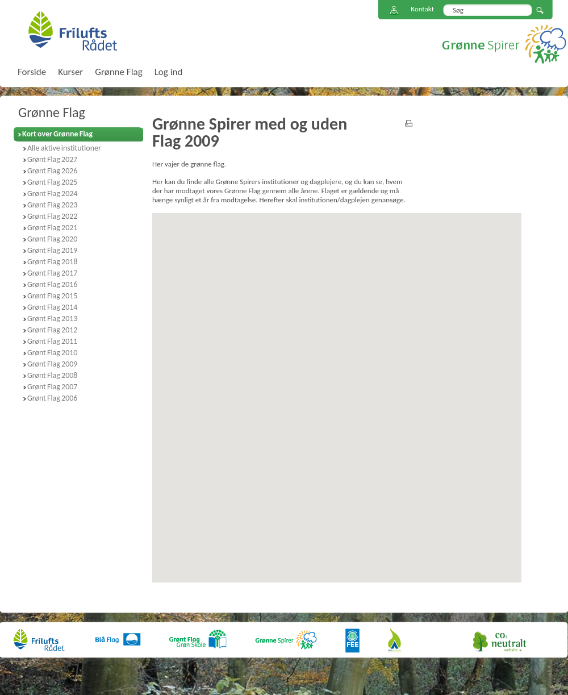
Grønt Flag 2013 (52, 318)
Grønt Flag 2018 (52, 262)
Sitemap (394, 10)
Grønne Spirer (504, 44)
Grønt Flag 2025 (52, 182)
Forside (32, 72)
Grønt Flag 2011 (52, 341)
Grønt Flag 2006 (52, 398)
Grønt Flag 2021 (52, 227)
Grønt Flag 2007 (52, 387)
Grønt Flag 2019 (52, 250)
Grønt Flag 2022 (52, 216)
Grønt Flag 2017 (52, 273)
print (408, 123)
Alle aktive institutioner (64, 148)
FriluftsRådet (72, 31)
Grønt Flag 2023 (52, 205)
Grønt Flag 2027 (52, 159)
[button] (270, 353)
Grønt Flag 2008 (52, 375)
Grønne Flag (51, 112)
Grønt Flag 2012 (52, 330)
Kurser (70, 72)
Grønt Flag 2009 (52, 364)
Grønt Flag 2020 (52, 239)
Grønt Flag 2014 (52, 307)
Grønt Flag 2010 (52, 352)
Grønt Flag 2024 (52, 193)
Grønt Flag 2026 (52, 171)
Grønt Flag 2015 (52, 296)
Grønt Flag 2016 (52, 284)
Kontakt (422, 9)
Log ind (168, 72)
